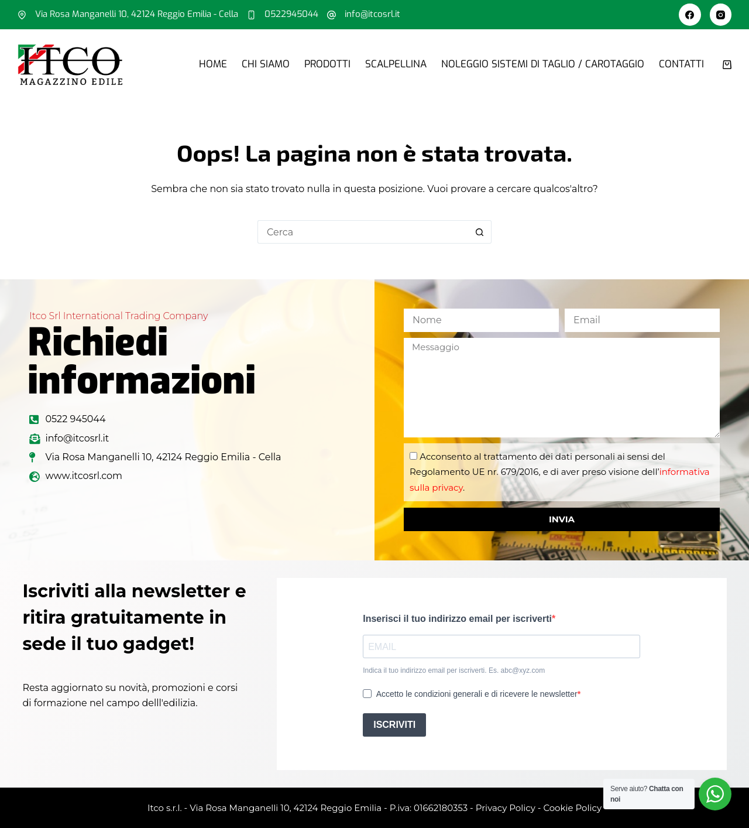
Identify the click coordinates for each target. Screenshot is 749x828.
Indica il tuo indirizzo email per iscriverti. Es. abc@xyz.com (454, 670)
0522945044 (291, 14)
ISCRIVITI (394, 725)
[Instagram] (721, 15)
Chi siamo (266, 64)
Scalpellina (396, 64)
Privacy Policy (505, 807)
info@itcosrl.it (372, 14)
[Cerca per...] (362, 232)
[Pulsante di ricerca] (480, 232)
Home (213, 64)
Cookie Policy (572, 807)
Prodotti (327, 64)
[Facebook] (690, 15)
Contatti (681, 64)
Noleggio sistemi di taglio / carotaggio (542, 64)
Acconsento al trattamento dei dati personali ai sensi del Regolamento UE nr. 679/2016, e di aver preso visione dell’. (560, 472)
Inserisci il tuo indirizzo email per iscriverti (457, 619)
